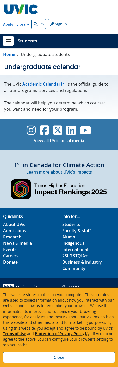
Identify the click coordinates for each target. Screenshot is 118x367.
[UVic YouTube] (85, 130)
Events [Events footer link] (9, 249)
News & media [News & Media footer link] (17, 243)
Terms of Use (14, 333)
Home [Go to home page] (9, 54)
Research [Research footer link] (12, 237)
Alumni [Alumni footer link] (69, 237)
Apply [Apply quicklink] (8, 24)
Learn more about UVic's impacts (59, 172)
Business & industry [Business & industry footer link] (82, 262)
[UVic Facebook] (44, 130)
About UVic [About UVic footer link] (14, 224)
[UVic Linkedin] (71, 130)
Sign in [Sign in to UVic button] (58, 23)
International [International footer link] (75, 249)
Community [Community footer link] (73, 268)
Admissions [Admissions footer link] (14, 230)
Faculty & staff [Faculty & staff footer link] (76, 230)
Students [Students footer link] (71, 224)
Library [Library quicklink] (22, 24)
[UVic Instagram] (31, 130)
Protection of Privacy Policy (59, 333)
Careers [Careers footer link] (10, 256)
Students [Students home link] (27, 41)
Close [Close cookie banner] (59, 357)
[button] (38, 24)
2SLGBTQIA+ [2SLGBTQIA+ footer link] (75, 256)
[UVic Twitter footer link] (57, 130)
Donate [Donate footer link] (10, 262)
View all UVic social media (59, 140)
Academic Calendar (41, 84)
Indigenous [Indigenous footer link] (73, 243)
